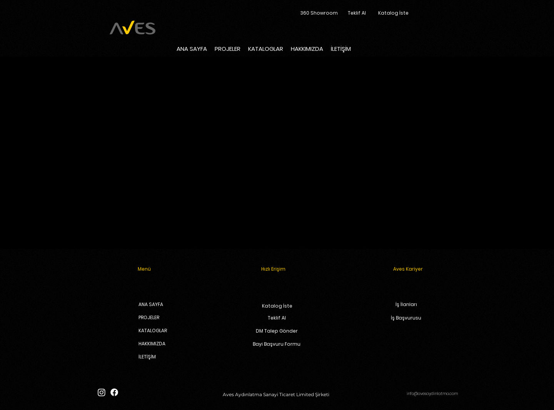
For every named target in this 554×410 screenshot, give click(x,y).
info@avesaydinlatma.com (432, 394)
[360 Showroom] (319, 13)
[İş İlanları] (406, 304)
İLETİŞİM (147, 356)
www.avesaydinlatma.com (393, 184)
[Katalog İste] (393, 13)
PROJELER (148, 317)
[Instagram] (102, 392)
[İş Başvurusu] (406, 318)
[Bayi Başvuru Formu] (276, 344)
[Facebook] (114, 392)
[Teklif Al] (357, 13)
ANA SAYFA (150, 304)
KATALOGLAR (151, 330)
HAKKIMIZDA (151, 343)
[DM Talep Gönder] (276, 331)
